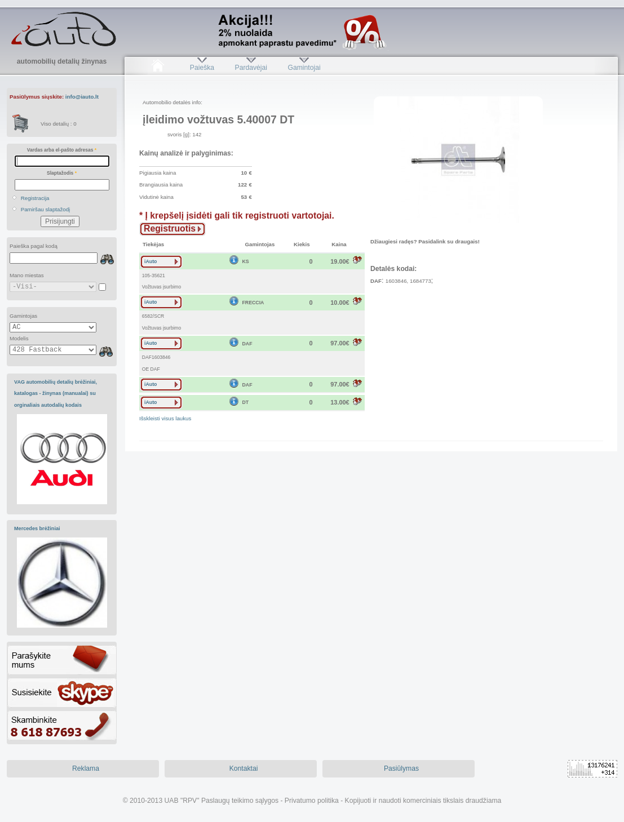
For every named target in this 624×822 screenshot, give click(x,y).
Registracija (35, 198)
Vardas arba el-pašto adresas (61, 150)
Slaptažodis (62, 173)
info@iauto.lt (82, 97)
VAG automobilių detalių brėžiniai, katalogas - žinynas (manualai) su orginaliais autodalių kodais (55, 393)
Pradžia (157, 68)
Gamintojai (303, 68)
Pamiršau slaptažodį (45, 209)
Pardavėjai (251, 68)
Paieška (202, 68)
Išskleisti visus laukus (165, 418)
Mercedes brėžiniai (37, 528)
